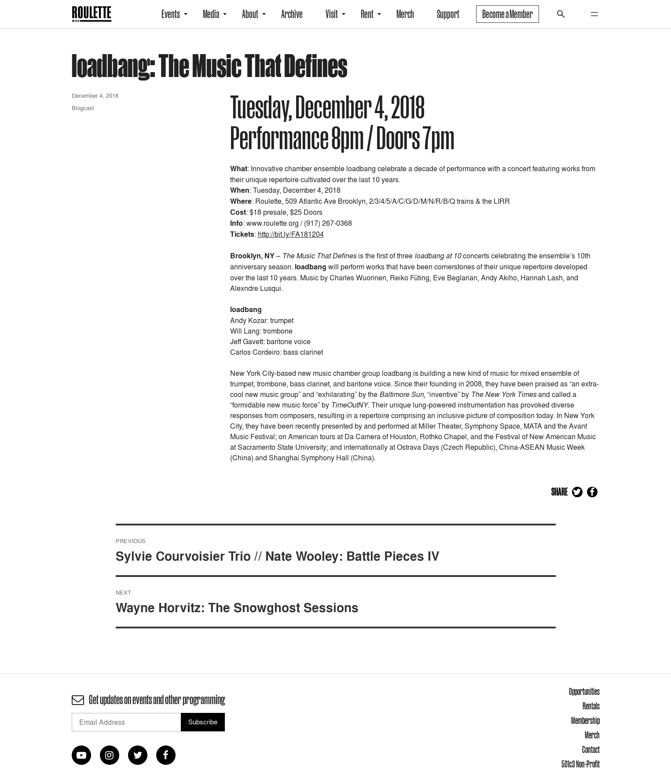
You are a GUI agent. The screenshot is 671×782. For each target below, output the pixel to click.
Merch (405, 14)
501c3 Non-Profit (580, 764)
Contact (591, 749)
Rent (367, 14)
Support (448, 14)
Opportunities (584, 691)
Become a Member (507, 14)
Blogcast (83, 108)
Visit (332, 14)
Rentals (591, 706)
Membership (585, 720)
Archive (292, 14)
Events (170, 14)
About (250, 14)
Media (211, 14)
